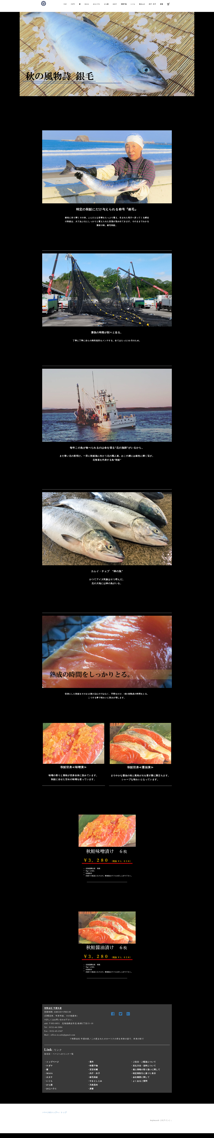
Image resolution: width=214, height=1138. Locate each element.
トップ (64, 1112)
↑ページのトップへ (50, 1112)
